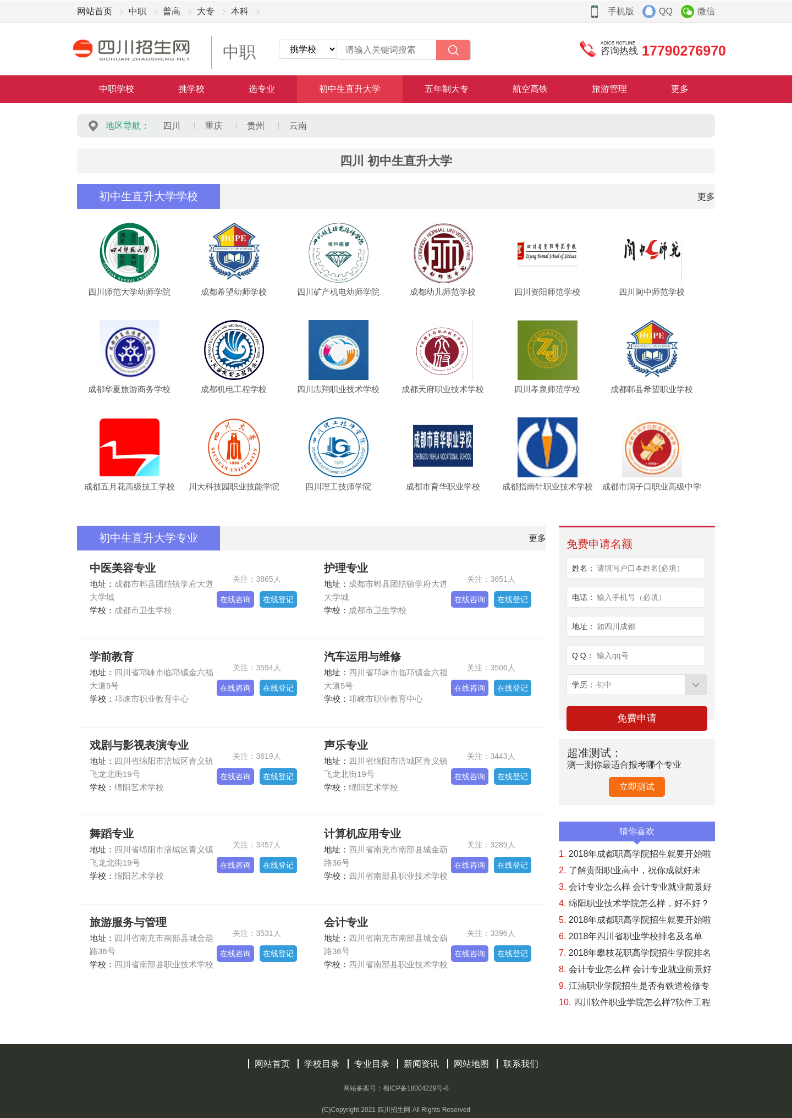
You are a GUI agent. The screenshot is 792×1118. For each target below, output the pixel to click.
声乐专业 (346, 745)
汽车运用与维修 (362, 657)
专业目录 (371, 1064)
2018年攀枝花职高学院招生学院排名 (635, 952)
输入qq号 (613, 655)
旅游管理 (609, 88)
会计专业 (346, 922)
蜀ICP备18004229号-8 (416, 1088)
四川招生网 (393, 1110)
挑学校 (191, 88)
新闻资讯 (421, 1064)
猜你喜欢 (636, 834)
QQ (666, 11)
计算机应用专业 (362, 834)
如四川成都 (616, 626)
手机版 (621, 11)
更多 (680, 88)
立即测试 (636, 786)
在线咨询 (235, 599)
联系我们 (520, 1064)
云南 (298, 125)
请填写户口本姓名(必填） (640, 568)
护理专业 (346, 568)
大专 (206, 11)
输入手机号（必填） (631, 597)
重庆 (214, 125)
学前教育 (112, 657)
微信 (706, 11)
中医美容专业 (123, 568)
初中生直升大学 (350, 88)
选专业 (262, 88)
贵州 (256, 125)
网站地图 (471, 1064)
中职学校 (116, 88)
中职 (137, 11)
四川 (171, 125)
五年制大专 (447, 88)
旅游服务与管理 (128, 922)
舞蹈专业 (112, 834)
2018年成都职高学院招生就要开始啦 (635, 853)
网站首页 (94, 11)
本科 (240, 11)
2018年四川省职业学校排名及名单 (630, 936)
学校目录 (321, 1064)
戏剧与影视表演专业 (139, 745)
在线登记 (278, 599)
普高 (171, 11)
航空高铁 (530, 88)
